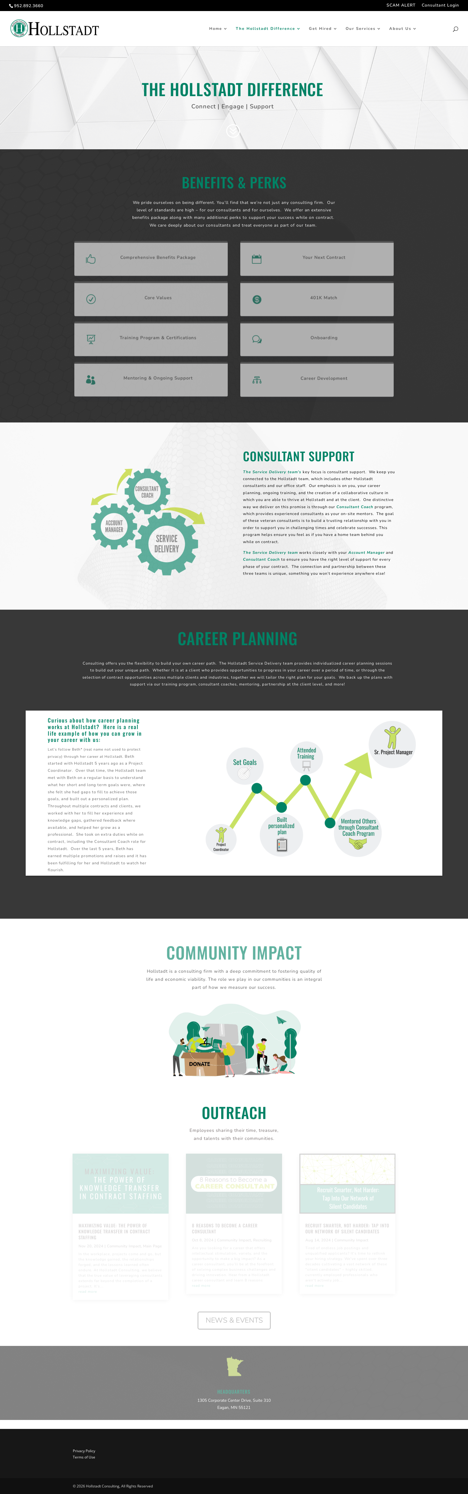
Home (215, 29)
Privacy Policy (84, 1450)
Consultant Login (440, 5)
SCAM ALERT (401, 5)
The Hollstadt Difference (265, 29)
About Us (400, 29)
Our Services (360, 29)
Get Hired (320, 29)
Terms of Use (84, 1457)
